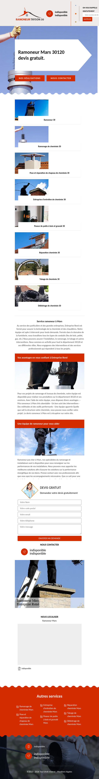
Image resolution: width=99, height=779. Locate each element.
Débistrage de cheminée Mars (74, 722)
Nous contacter (61, 78)
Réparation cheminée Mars (74, 707)
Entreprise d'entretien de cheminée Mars (50, 708)
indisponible (61, 12)
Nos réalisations (30, 78)
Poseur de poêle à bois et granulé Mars (50, 719)
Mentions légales (64, 771)
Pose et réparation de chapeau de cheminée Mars (26, 719)
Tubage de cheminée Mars (74, 715)
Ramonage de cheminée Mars (26, 708)
